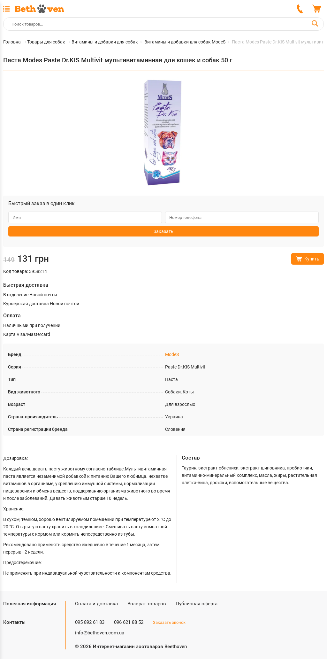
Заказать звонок (169, 622)
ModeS (172, 354)
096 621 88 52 (128, 622)
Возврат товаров (146, 604)
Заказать (163, 231)
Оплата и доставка (96, 604)
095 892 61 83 (89, 622)
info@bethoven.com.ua (99, 633)
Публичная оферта (196, 604)
